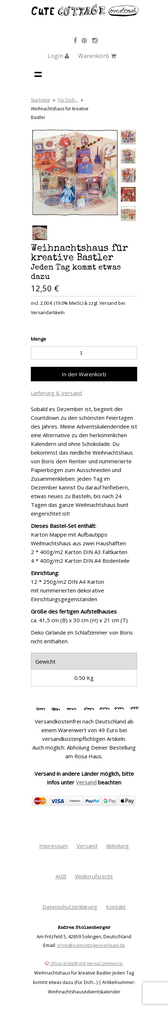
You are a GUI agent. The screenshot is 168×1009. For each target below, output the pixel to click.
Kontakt (116, 906)
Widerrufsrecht (94, 876)
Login (58, 56)
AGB (61, 876)
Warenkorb (97, 56)
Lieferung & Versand (56, 393)
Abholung (117, 845)
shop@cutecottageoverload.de (91, 945)
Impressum (53, 845)
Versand (86, 782)
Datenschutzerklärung (69, 906)
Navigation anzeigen (38, 74)
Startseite (40, 100)
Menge (38, 339)
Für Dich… (68, 100)
